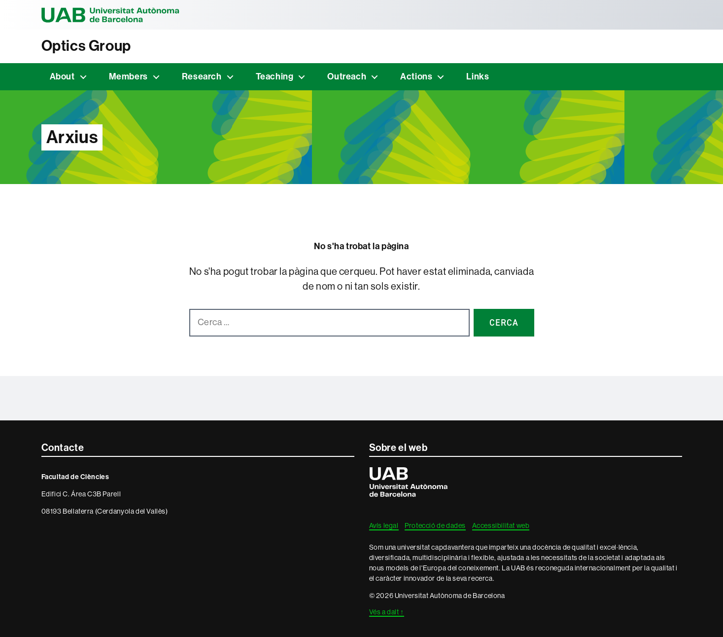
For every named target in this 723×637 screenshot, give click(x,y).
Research (202, 76)
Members (128, 76)
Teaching (275, 76)
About (62, 76)
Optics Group (86, 46)
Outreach (346, 76)
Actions (416, 76)
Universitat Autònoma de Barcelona (110, 14)
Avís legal (384, 525)
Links (477, 76)
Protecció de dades (435, 525)
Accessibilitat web (501, 525)
